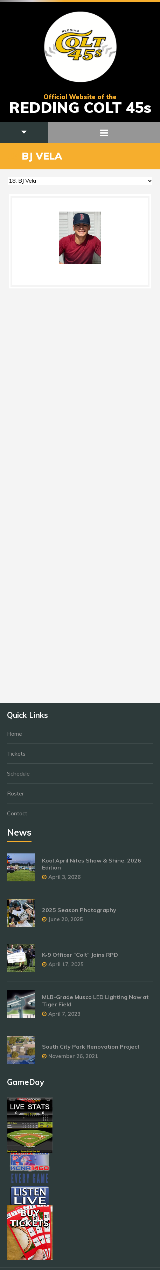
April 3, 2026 (64, 880)
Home (14, 737)
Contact (17, 817)
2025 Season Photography (79, 913)
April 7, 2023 (64, 1017)
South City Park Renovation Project (91, 1050)
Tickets (16, 757)
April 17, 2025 (66, 967)
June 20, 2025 (65, 922)
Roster (15, 797)
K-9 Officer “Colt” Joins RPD (80, 958)
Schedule (18, 777)
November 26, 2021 (73, 1059)
